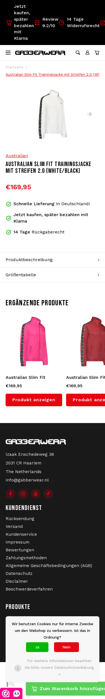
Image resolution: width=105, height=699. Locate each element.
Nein (66, 647)
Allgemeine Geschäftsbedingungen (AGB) (49, 565)
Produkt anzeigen (33, 399)
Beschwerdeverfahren (29, 589)
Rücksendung (20, 518)
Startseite (15, 67)
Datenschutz (19, 573)
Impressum (17, 542)
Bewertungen (20, 549)
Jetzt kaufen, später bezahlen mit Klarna (20, 22)
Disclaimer (17, 581)
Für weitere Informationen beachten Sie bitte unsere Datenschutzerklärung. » (60, 667)
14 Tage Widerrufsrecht (79, 22)
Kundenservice (21, 534)
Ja (37, 647)
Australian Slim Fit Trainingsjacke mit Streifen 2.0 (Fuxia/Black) (33, 378)
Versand (14, 526)
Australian (17, 155)
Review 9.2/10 (46, 22)
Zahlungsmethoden (26, 557)
